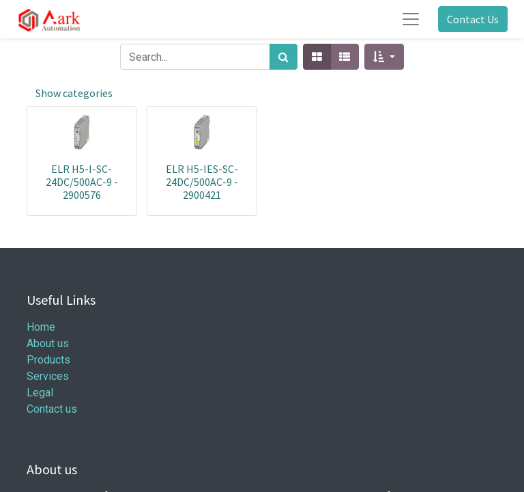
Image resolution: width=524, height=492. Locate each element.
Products (48, 359)
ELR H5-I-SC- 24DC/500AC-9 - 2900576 (82, 182)
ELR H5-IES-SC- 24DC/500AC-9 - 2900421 (202, 182)
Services (48, 376)
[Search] (283, 57)
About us (48, 343)
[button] (383, 57)
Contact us (52, 408)
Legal (40, 392)
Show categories (74, 93)
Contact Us (473, 19)
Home (41, 326)
